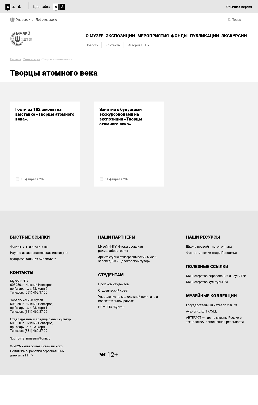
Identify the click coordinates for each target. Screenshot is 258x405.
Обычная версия (239, 7)
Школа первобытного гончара (209, 246)
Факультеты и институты (29, 246)
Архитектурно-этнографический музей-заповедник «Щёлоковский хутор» (127, 259)
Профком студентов (113, 284)
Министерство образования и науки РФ (216, 276)
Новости (92, 45)
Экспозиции (120, 35)
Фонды (179, 35)
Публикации (204, 35)
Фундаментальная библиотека (33, 259)
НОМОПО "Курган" (111, 307)
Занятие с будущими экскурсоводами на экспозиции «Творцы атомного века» (120, 116)
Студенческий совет (113, 290)
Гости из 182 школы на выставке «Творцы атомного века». (44, 114)
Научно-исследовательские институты (39, 253)
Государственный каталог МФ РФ (211, 305)
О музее (94, 35)
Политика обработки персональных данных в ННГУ (37, 353)
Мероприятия (153, 35)
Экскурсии (234, 35)
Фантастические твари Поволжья (211, 253)
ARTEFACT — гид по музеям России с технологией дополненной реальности (215, 320)
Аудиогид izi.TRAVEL (201, 311)
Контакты (113, 45)
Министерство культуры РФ (207, 282)
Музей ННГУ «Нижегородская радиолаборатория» (120, 249)
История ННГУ (139, 45)
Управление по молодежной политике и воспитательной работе (128, 299)
